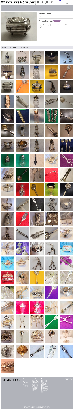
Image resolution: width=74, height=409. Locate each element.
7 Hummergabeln (35, 381)
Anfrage (58, 21)
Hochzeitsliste (4, 10)
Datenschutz (25, 386)
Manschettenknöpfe (66, 7)
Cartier (22, 7)
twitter (66, 379)
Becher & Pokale (61, 5)
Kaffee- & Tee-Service (6, 7)
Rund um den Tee (5, 5)
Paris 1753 (34, 383)
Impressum (25, 385)
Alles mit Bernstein (50, 7)
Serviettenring (35, 386)
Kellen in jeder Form (31, 5)
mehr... (33, 390)
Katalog (24, 381)
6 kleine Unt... (35, 384)
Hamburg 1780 (35, 385)
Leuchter (35, 7)
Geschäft (25, 383)
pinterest (71, 379)
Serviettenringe (23, 5)
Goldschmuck (58, 7)
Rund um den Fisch (16, 7)
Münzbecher (35, 388)
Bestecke (47, 5)
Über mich (25, 382)
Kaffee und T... (35, 387)
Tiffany (26, 7)
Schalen (40, 7)
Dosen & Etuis (69, 5)
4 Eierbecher (35, 380)
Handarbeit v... (35, 389)
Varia (44, 7)
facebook (68, 379)
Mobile (24, 384)
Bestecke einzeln (53, 5)
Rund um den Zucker (14, 5)
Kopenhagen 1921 (35, 382)
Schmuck (30, 7)
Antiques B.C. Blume (18, 2)
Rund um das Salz (40, 5)
